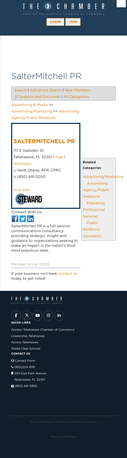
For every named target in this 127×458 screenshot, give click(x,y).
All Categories (76, 96)
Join (73, 22)
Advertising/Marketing (103, 176)
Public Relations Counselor (92, 229)
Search (20, 90)
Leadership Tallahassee (28, 336)
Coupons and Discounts (38, 96)
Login (55, 22)
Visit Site (21, 190)
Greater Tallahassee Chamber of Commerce (42, 329)
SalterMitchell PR (44, 141)
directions (22, 163)
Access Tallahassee (24, 342)
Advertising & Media (29, 105)
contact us (68, 273)
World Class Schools (25, 348)
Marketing (96, 203)
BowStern (71, 436)
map (59, 157)
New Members (78, 90)
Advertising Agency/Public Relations (96, 190)
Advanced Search (46, 90)
